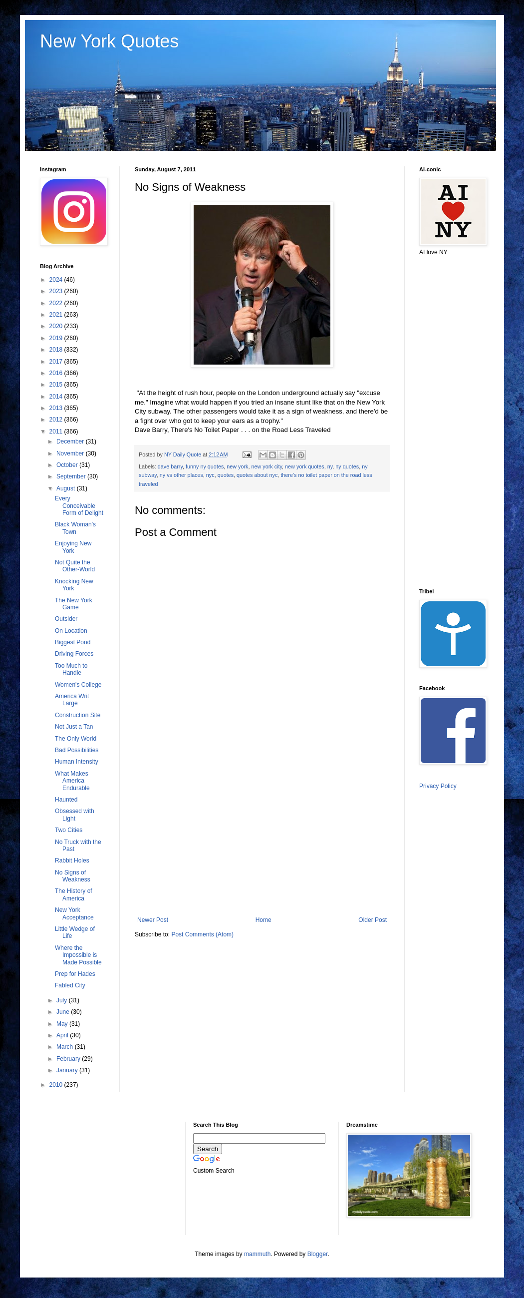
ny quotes (347, 466)
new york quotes (304, 466)
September (71, 476)
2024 (56, 279)
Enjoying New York (73, 547)
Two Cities (68, 830)
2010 (56, 1084)
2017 (56, 361)
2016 (56, 373)
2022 (56, 303)
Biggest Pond (72, 642)
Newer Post (152, 919)
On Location (71, 630)
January (67, 1070)
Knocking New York (74, 585)
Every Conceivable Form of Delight (79, 505)
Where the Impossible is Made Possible (78, 955)
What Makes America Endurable (72, 781)
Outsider (66, 618)
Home (263, 919)
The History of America (73, 894)
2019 (56, 338)
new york (237, 466)
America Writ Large (72, 700)
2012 (56, 419)
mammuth (257, 1254)
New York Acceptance (74, 913)
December (71, 441)
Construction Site (77, 715)
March (65, 1046)
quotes (226, 475)
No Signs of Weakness (72, 876)
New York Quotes (109, 41)
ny (330, 466)
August (66, 488)
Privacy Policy (438, 786)
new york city (267, 466)
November (71, 453)
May (62, 1023)
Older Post (372, 919)
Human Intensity (76, 761)
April (63, 1035)
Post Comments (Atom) (202, 934)
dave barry (170, 466)
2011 (56, 431)
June (63, 1011)
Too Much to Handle (71, 669)
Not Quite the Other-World (75, 566)
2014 (56, 396)
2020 (56, 326)
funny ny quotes (205, 466)
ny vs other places (181, 475)
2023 (56, 291)
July (62, 1000)
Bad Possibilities (76, 750)
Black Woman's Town (75, 528)
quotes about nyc (257, 475)
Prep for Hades (75, 973)
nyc (210, 475)
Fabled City (70, 985)
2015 (56, 384)
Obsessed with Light (74, 815)
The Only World (75, 738)
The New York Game (73, 604)
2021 (56, 314)
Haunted (66, 799)
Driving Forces (74, 653)
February (69, 1058)
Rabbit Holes (72, 860)
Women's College (78, 684)
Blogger (317, 1254)
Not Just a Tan (74, 726)
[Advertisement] (262, 834)
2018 (56, 349)
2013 (56, 408)
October (67, 464)
